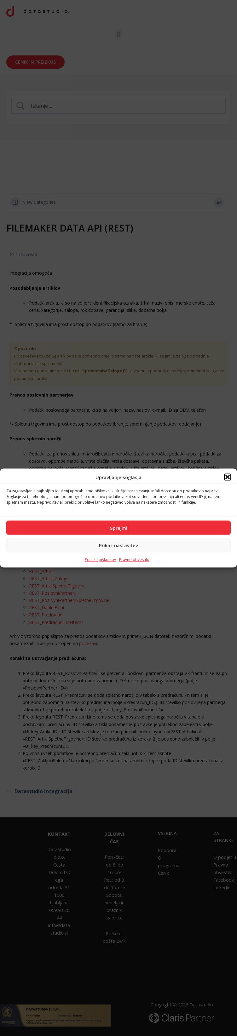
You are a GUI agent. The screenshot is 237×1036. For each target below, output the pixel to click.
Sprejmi (118, 527)
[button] (227, 477)
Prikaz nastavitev (118, 545)
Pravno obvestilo (134, 559)
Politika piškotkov (100, 559)
